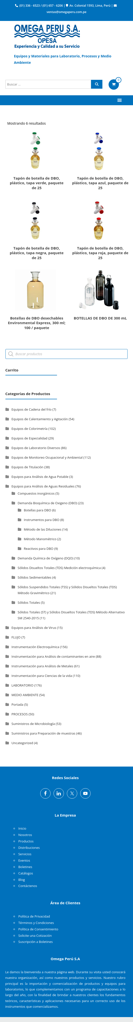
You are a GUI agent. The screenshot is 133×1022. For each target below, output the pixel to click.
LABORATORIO (23, 685)
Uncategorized (22, 743)
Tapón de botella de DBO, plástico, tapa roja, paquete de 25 (100, 253)
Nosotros (25, 835)
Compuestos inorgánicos (36, 493)
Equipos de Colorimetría (30, 428)
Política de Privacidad (34, 916)
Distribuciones (29, 847)
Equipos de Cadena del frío (32, 409)
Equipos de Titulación (27, 467)
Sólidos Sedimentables (34, 577)
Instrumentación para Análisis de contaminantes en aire (53, 656)
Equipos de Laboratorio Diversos (36, 448)
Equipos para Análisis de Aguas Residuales (43, 486)
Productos (26, 841)
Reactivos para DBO (39, 548)
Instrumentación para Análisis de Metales (42, 666)
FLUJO (16, 637)
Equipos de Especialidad (30, 438)
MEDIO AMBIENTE (25, 695)
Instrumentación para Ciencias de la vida (42, 675)
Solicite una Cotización (35, 935)
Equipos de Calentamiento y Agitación (40, 419)
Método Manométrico (40, 539)
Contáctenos (27, 886)
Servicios (24, 854)
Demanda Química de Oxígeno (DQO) (46, 558)
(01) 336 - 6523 (29, 5)
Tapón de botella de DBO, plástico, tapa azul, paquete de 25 (100, 183)
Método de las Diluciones (42, 529)
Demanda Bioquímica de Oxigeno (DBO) (47, 503)
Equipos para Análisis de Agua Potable (40, 476)
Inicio (22, 828)
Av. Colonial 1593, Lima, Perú (89, 5)
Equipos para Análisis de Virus (34, 627)
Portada (17, 704)
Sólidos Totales (29, 602)
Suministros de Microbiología (33, 723)
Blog (21, 879)
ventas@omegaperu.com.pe (66, 12)
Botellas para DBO (37, 510)
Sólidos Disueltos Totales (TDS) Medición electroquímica (59, 568)
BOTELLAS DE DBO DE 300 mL (100, 318)
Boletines (25, 867)
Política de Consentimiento (38, 929)
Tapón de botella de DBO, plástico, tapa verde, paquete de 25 (37, 183)
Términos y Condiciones (36, 923)
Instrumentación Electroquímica (35, 647)
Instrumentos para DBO (41, 520)
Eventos (24, 860)
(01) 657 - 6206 (52, 5)
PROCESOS (20, 714)
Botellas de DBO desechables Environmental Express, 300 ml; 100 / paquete (36, 323)
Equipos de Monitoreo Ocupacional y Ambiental (47, 457)
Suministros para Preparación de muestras (44, 733)
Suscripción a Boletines (35, 941)
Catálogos (25, 873)
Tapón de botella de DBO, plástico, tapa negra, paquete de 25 (36, 253)
